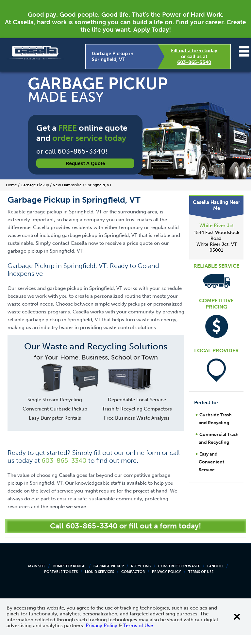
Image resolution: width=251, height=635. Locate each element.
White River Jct (216, 225)
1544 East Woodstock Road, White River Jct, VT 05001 (216, 241)
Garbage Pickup (108, 566)
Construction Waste (179, 566)
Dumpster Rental (69, 566)
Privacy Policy (166, 572)
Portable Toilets (61, 572)
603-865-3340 (194, 62)
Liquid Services (99, 572)
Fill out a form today (194, 51)
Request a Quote (85, 163)
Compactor (133, 572)
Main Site (36, 566)
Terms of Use (200, 572)
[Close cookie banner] (237, 617)
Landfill (215, 566)
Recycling (141, 566)
